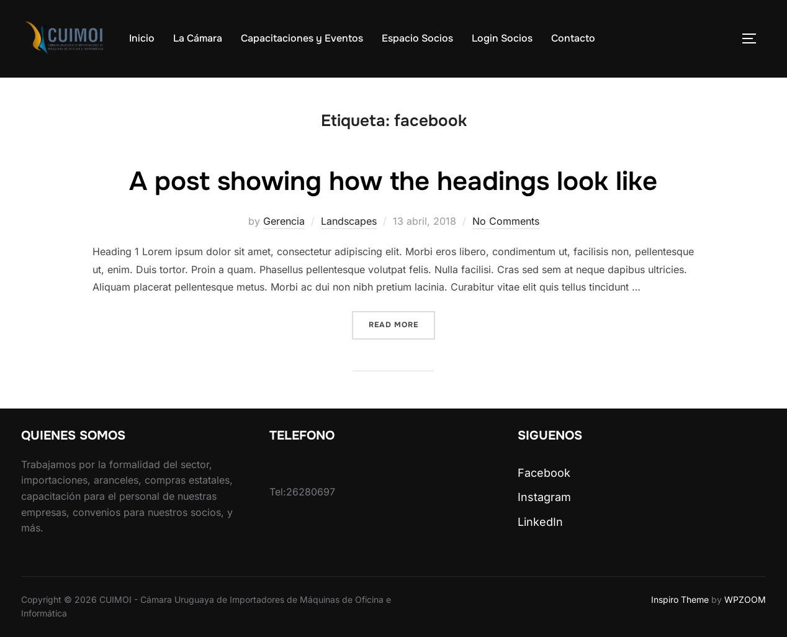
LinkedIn (540, 521)
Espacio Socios (417, 38)
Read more (402, 324)
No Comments (505, 221)
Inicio (142, 38)
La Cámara (197, 38)
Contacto (573, 38)
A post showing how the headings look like (393, 181)
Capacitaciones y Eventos (302, 38)
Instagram (544, 497)
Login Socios (502, 38)
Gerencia (284, 221)
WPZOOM (745, 599)
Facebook (544, 472)
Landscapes (349, 221)
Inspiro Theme (680, 599)
